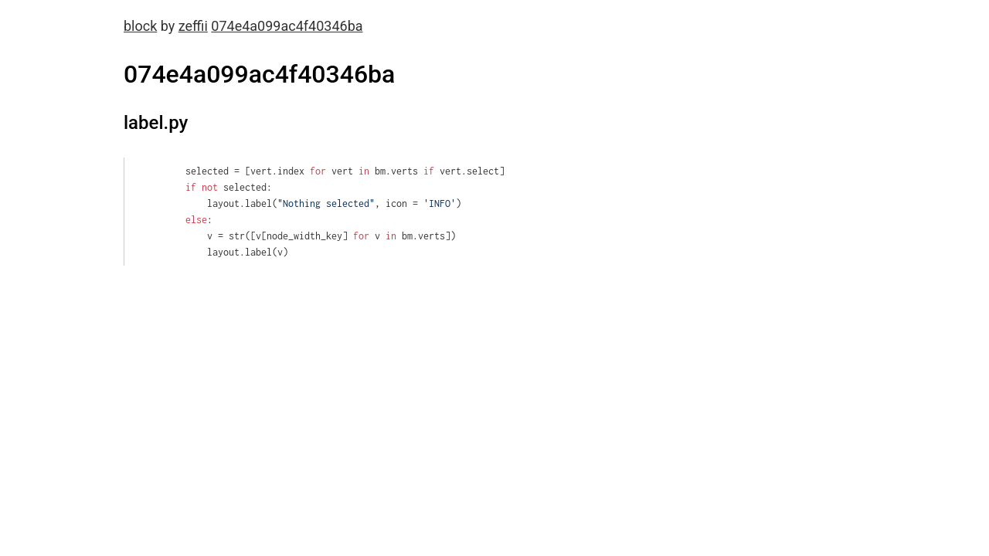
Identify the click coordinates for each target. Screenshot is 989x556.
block (140, 26)
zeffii (193, 26)
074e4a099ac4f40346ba (286, 26)
